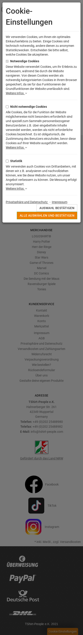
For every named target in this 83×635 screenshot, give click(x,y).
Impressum (59, 202)
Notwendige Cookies (24, 61)
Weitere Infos (16, 93)
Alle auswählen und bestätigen (47, 215)
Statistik (16, 161)
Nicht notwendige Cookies (28, 106)
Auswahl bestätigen (56, 208)
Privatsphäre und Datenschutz (27, 202)
